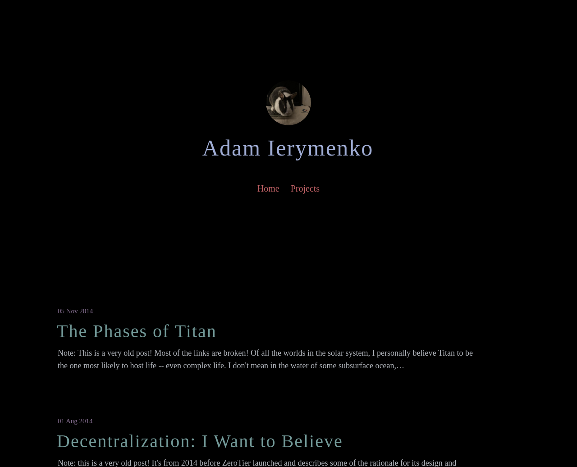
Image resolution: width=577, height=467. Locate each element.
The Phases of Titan (137, 331)
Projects (305, 188)
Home (268, 188)
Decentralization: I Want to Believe (200, 441)
